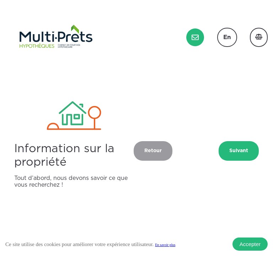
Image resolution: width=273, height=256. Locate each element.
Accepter (250, 244)
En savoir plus (165, 245)
